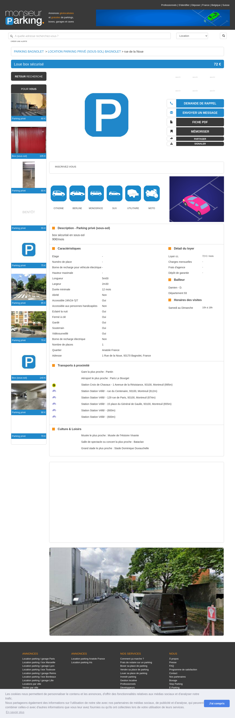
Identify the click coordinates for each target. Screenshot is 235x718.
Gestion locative (128, 680)
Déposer (195, 5)
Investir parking (128, 676)
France (205, 5)
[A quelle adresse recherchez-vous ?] (89, 36)
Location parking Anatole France (88, 658)
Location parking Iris (81, 662)
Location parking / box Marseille (38, 662)
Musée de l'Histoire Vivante (123, 435)
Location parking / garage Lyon (38, 665)
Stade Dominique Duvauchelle (131, 448)
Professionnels (169, 5)
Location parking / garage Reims (39, 673)
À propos (174, 658)
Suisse (226, 5)
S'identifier (183, 5)
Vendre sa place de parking (134, 669)
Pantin (109, 371)
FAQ (171, 665)
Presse (173, 662)
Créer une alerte (19, 41)
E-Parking (174, 687)
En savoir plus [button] (15, 712)
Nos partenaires (177, 676)
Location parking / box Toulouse (38, 669)
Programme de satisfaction (183, 669)
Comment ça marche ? (132, 658)
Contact (173, 673)
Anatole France (111, 350)
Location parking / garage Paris (38, 658)
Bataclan (139, 441)
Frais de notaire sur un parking (136, 662)
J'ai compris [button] (216, 703)
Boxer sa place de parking (133, 665)
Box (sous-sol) (19, 156)
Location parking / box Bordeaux (39, 676)
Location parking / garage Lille (38, 680)
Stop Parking (176, 684)
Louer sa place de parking (133, 673)
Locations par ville (31, 684)
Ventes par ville (30, 687)
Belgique (215, 5)
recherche (29, 76)
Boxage (173, 680)
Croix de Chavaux (96, 384)
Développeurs (127, 687)
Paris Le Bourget (119, 378)
